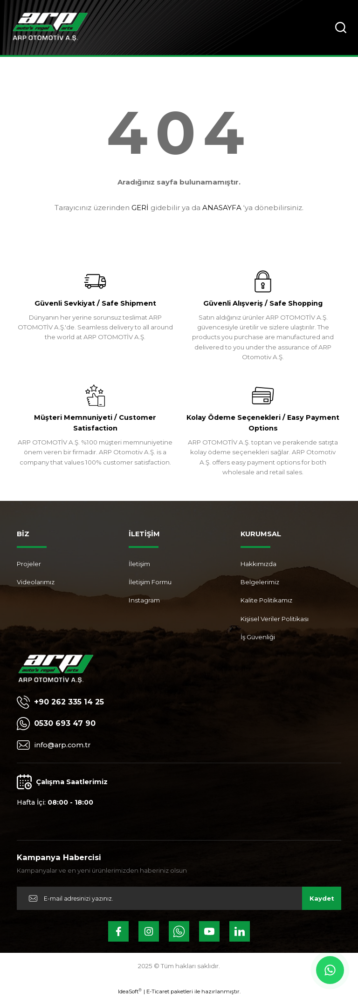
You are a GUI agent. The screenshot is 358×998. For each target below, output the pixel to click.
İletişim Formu (150, 582)
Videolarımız (36, 582)
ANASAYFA (221, 207)
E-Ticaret (157, 991)
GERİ (140, 207)
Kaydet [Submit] (322, 898)
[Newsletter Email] (179, 898)
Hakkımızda (258, 563)
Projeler (29, 563)
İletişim (139, 563)
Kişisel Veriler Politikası (275, 618)
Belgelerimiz (260, 582)
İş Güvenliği (258, 637)
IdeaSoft (130, 991)
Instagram (144, 600)
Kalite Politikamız (266, 600)
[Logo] (50, 27)
